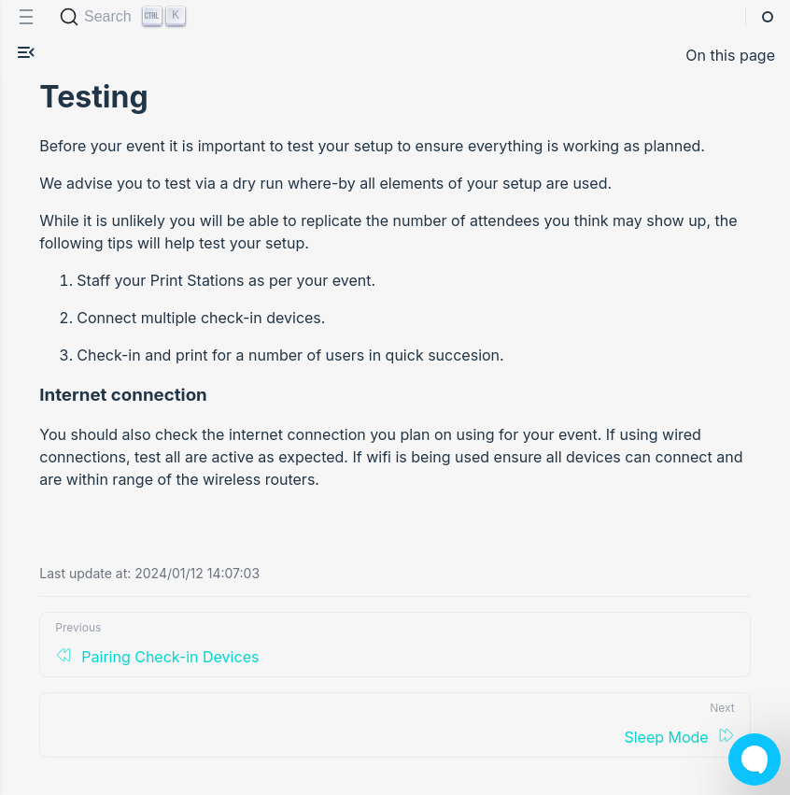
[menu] (26, 17)
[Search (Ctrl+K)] (124, 17)
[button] (26, 55)
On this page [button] (730, 55)
